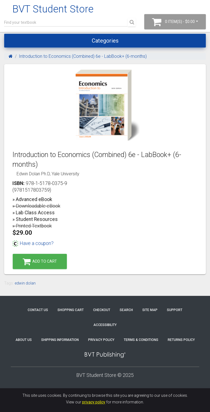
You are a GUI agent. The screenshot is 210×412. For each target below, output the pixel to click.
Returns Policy (181, 340)
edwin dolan (25, 283)
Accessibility (105, 325)
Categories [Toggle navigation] (105, 40)
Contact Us (38, 310)
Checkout (101, 310)
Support (174, 310)
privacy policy (93, 402)
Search (126, 310)
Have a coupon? (33, 243)
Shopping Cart (70, 310)
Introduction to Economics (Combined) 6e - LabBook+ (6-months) (83, 56)
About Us (23, 340)
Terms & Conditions (141, 340)
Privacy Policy (101, 340)
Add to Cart (40, 261)
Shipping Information (60, 340)
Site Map (150, 310)
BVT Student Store (52, 9)
